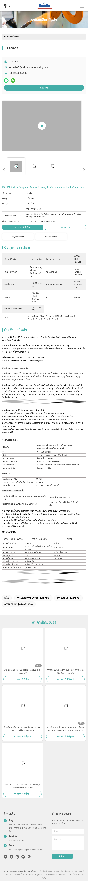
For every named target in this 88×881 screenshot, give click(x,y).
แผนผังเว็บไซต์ (34, 871)
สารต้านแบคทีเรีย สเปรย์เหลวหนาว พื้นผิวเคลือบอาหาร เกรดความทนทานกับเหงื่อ (65, 729)
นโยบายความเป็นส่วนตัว (15, 871)
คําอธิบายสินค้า (51, 237)
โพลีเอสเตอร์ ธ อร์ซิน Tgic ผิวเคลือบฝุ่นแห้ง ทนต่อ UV (22, 671)
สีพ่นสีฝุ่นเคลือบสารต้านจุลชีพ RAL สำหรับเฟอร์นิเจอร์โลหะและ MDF (22, 729)
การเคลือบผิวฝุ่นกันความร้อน (18, 604)
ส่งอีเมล (62, 856)
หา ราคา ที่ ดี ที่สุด (23, 227)
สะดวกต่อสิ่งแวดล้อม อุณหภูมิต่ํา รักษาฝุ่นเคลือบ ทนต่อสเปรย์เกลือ (23, 786)
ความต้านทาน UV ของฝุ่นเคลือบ (32, 598)
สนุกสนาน (44, 88)
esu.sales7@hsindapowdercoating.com (28, 67)
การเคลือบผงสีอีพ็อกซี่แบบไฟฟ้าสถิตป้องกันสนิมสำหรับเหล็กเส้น (65, 671)
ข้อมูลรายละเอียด (18, 237)
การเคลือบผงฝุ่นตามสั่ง (67, 598)
